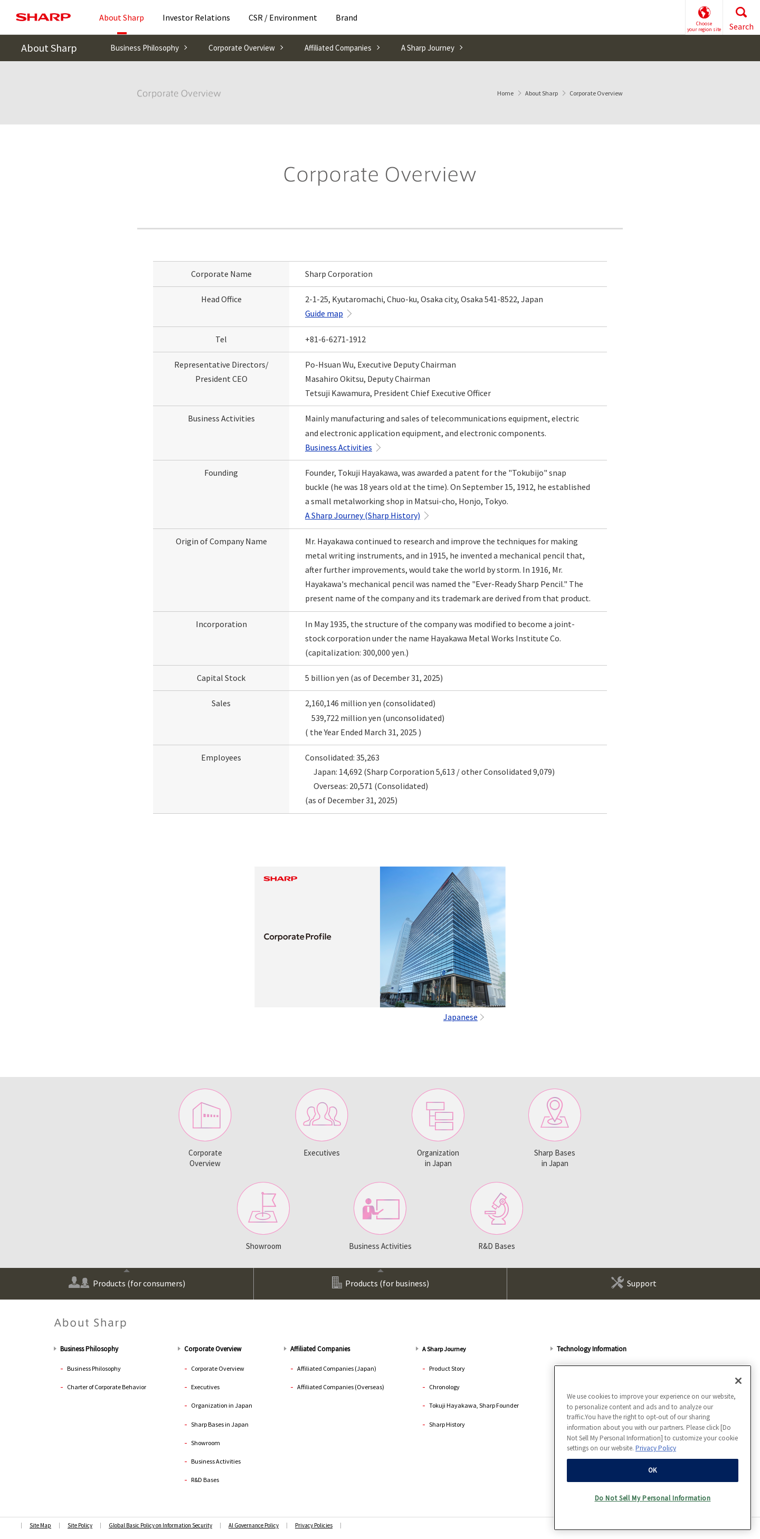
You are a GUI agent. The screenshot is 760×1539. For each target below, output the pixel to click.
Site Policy (80, 1525)
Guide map (324, 313)
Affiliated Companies (338, 48)
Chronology (444, 1387)
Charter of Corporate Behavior (106, 1387)
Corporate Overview (241, 48)
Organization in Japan (438, 1128)
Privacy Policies (313, 1525)
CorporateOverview (205, 1128)
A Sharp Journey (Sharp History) (362, 515)
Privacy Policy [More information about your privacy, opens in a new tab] (655, 1449)
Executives (321, 1123)
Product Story (447, 1368)
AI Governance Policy (254, 1525)
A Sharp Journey (427, 48)
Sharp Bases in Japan (554, 1128)
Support (634, 1282)
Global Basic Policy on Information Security (160, 1525)
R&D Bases (496, 1216)
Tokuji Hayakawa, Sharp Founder (474, 1405)
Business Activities (338, 447)
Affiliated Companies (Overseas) (340, 1387)
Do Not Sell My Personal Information (653, 1499)
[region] (653, 1449)
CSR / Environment (283, 17)
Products (127, 1282)
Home (505, 93)
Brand (346, 17)
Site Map (40, 1525)
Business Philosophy (144, 48)
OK (652, 1471)
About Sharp (49, 47)
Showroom (263, 1216)
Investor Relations (196, 17)
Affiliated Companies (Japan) (336, 1368)
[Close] (738, 1381)
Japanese (460, 1017)
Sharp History (447, 1424)
